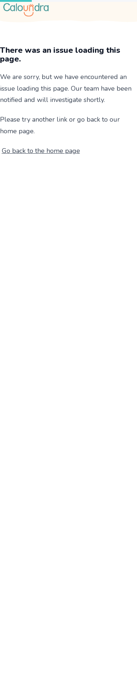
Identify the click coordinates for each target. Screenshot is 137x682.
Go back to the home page (41, 150)
